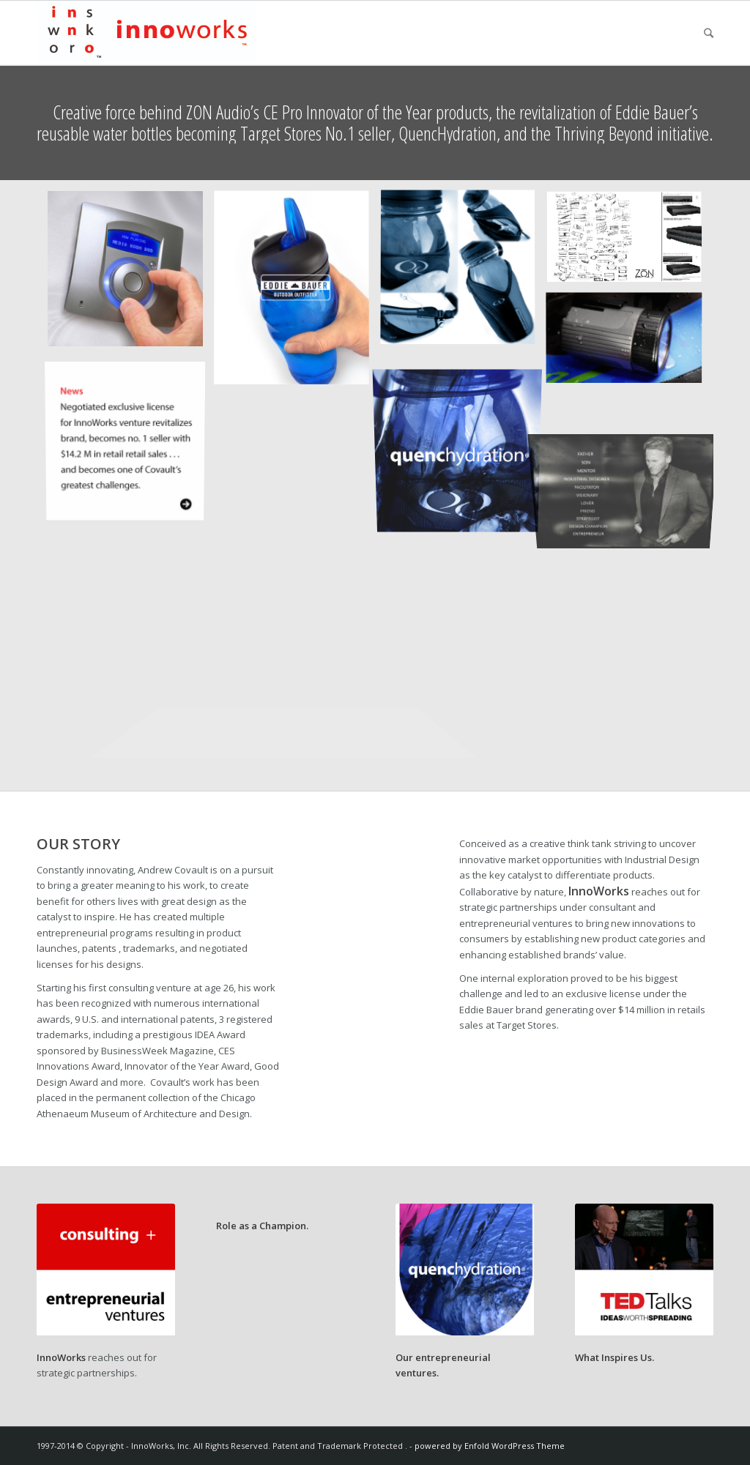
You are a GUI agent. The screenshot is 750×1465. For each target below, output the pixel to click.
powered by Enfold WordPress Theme (490, 1445)
